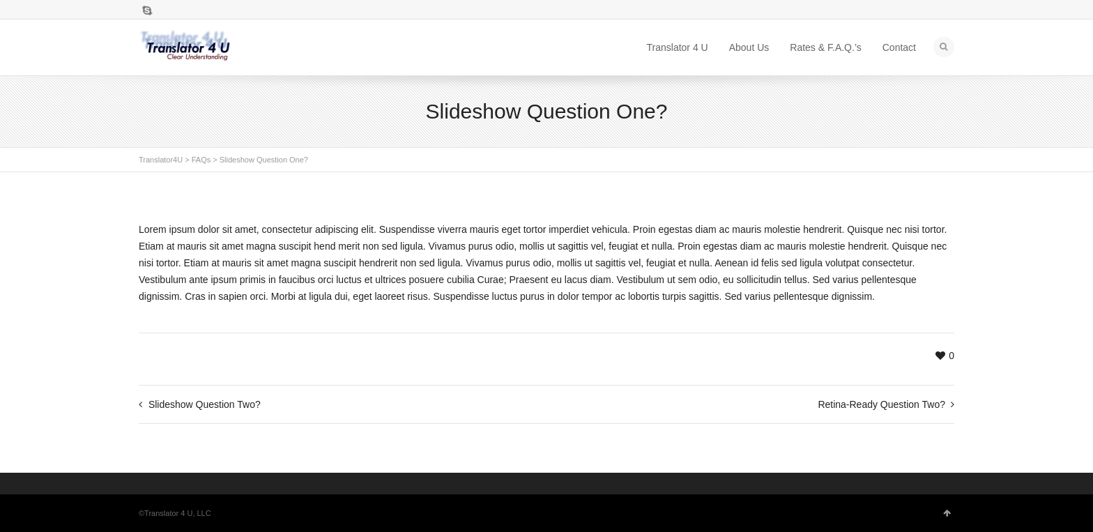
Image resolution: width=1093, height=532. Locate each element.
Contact (899, 47)
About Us (749, 47)
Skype (147, 10)
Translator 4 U (677, 47)
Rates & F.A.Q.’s (825, 47)
